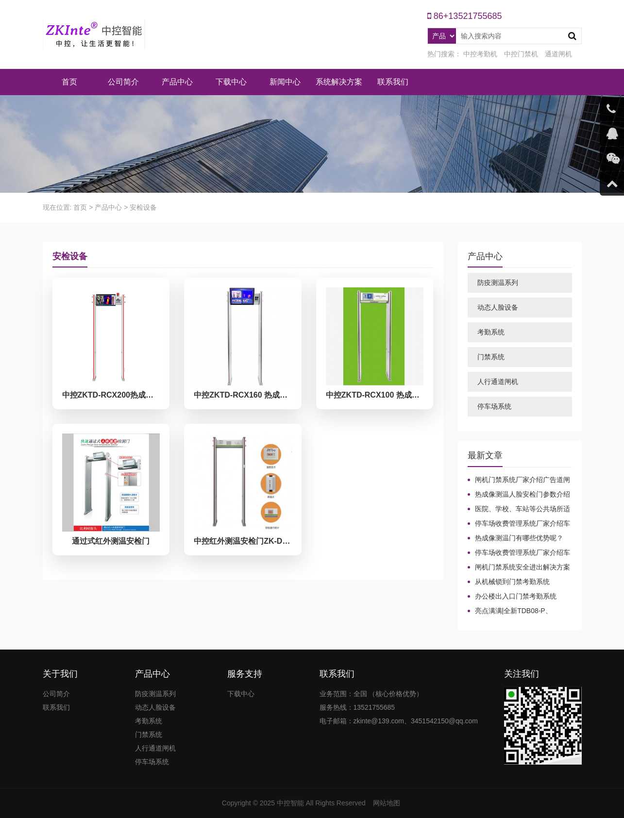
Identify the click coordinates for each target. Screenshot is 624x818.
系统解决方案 (339, 82)
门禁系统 (491, 357)
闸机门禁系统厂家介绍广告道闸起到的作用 (519, 480)
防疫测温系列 (497, 282)
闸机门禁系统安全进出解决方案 (522, 567)
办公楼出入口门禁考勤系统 (516, 596)
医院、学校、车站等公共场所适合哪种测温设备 (519, 509)
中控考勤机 (480, 54)
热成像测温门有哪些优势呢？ (519, 538)
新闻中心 (285, 82)
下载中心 (231, 82)
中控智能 (290, 803)
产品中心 (177, 82)
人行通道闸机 (497, 381)
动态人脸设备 (497, 307)
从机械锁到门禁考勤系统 (512, 581)
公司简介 (123, 82)
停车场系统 (494, 406)
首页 (69, 82)
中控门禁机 (521, 54)
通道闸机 (558, 54)
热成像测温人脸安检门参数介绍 (522, 494)
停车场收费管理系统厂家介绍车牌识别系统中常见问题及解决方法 (519, 523)
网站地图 (386, 803)
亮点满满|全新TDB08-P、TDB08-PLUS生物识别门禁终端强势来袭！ (519, 611)
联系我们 (392, 82)
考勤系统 (491, 332)
